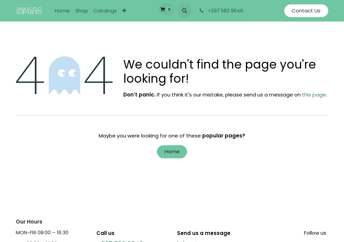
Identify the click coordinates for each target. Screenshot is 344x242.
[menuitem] (62, 10)
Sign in (265, 10)
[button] (184, 11)
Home (172, 151)
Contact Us (306, 10)
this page (314, 94)
